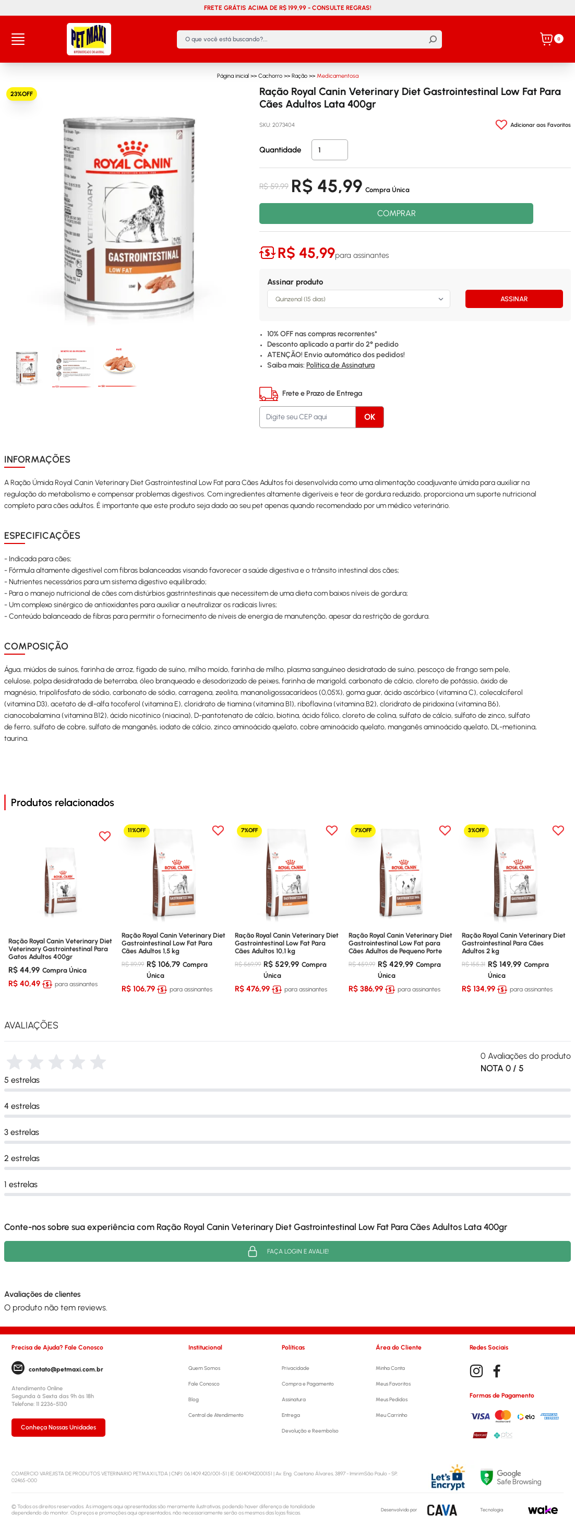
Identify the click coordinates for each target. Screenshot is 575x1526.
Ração (299, 76)
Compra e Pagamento (308, 1383)
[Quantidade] (330, 149)
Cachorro (270, 76)
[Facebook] (497, 1371)
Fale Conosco (204, 1383)
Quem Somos (204, 1368)
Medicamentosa (337, 76)
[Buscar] (433, 39)
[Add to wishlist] (533, 125)
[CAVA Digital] (442, 1510)
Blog (193, 1399)
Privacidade (295, 1368)
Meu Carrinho (392, 1415)
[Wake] (543, 1510)
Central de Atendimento (216, 1415)
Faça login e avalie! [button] (287, 1251)
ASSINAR (514, 299)
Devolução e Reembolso (310, 1430)
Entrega (291, 1415)
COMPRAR (396, 213)
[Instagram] (476, 1371)
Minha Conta (390, 1368)
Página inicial (233, 76)
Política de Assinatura (340, 365)
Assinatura (294, 1399)
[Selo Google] (522, 1477)
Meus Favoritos (393, 1383)
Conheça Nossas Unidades (58, 1427)
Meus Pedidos (392, 1399)
